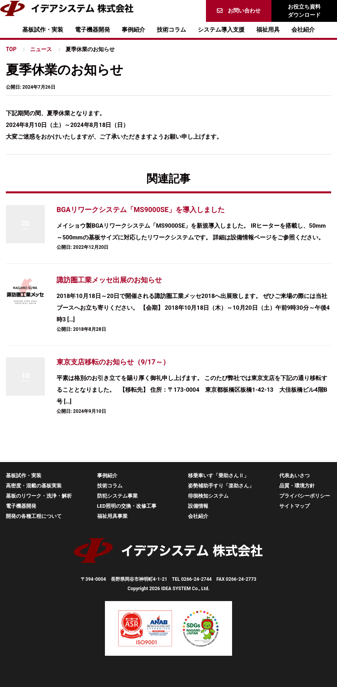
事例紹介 (133, 29)
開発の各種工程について (34, 516)
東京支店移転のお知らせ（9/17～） (113, 362)
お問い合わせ (244, 10)
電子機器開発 (92, 29)
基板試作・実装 (42, 29)
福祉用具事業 (112, 516)
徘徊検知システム (208, 496)
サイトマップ (294, 506)
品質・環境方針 (297, 486)
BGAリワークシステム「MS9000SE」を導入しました (141, 209)
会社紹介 (303, 29)
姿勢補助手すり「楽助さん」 (221, 486)
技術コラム (171, 29)
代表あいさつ (294, 475)
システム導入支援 (221, 29)
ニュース (41, 49)
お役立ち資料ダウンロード (304, 11)
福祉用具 (268, 29)
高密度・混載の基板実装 (34, 486)
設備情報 (198, 506)
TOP (11, 49)
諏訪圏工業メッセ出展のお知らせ (109, 280)
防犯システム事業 (117, 496)
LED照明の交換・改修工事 (127, 506)
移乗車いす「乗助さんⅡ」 (218, 475)
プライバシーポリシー (304, 496)
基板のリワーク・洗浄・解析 (39, 496)
